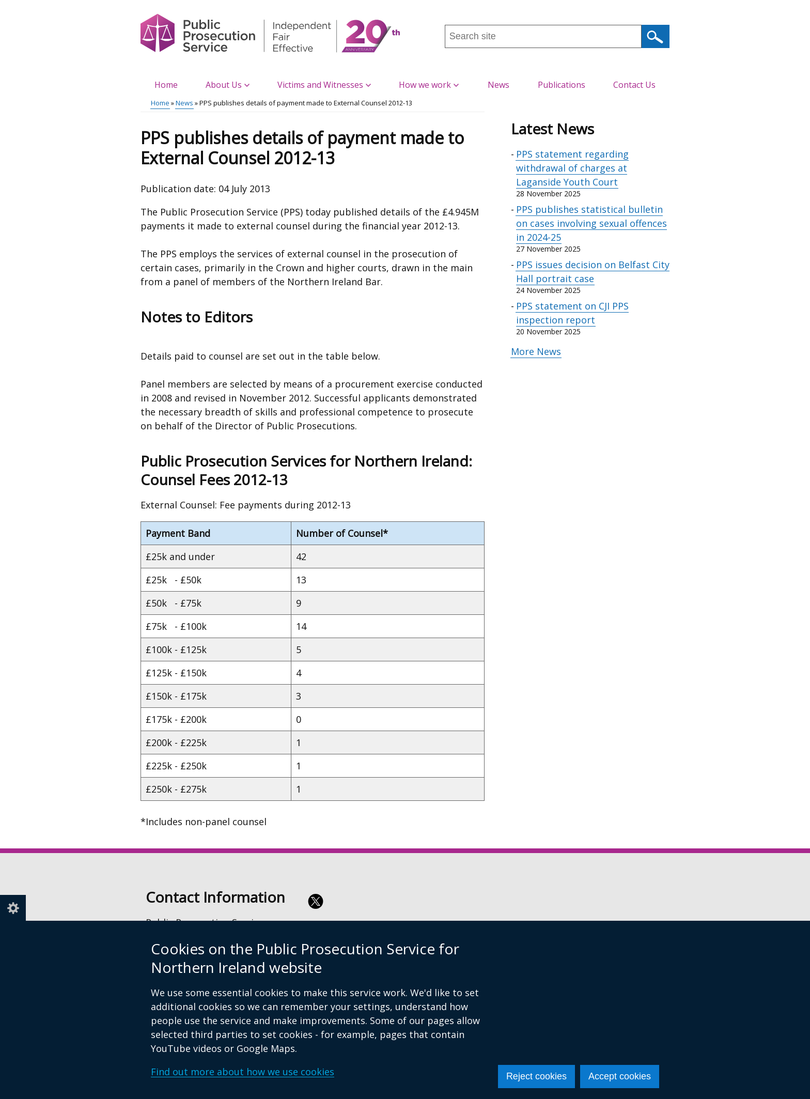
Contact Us (634, 84)
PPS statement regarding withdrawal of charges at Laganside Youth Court (572, 168)
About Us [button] (228, 84)
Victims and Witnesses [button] (324, 84)
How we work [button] (429, 84)
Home (166, 84)
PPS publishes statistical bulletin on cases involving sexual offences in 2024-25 (591, 223)
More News (536, 351)
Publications (561, 84)
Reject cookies (536, 1076)
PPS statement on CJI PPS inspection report (572, 313)
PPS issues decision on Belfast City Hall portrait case (592, 271)
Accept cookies (619, 1076)
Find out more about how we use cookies (242, 1071)
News (498, 84)
